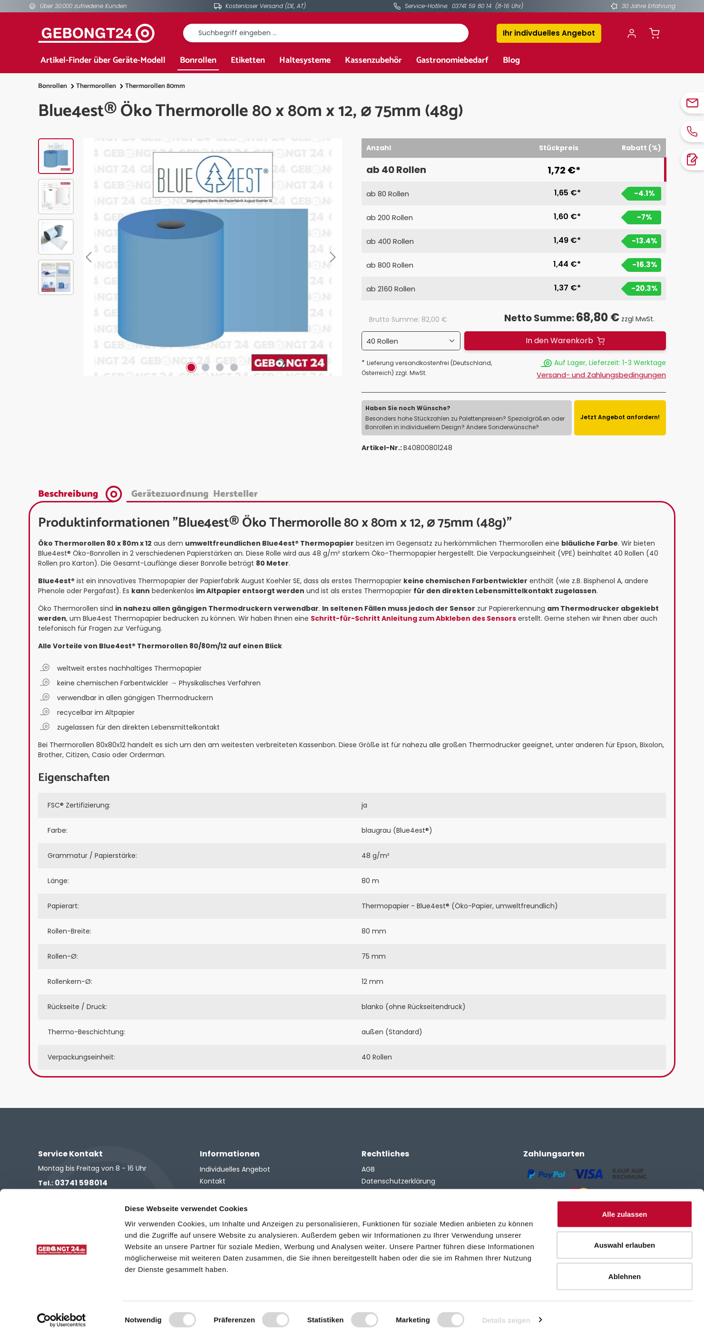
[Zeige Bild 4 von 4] (234, 367)
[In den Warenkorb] (565, 340)
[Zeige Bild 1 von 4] (191, 367)
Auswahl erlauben (624, 1235)
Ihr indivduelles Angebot (549, 33)
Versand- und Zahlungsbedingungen (601, 375)
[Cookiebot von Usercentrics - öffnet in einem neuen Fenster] (61, 1309)
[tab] (82, 493)
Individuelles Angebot (235, 1169)
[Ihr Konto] (631, 33)
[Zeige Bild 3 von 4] (220, 367)
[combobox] (326, 33)
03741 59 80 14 (471, 6)
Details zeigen (506, 1309)
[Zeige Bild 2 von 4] (205, 367)
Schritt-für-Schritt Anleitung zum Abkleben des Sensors (413, 618)
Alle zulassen (624, 1203)
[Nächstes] (335, 257)
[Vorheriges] (90, 257)
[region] (190, 257)
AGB (368, 1169)
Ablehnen (624, 1265)
